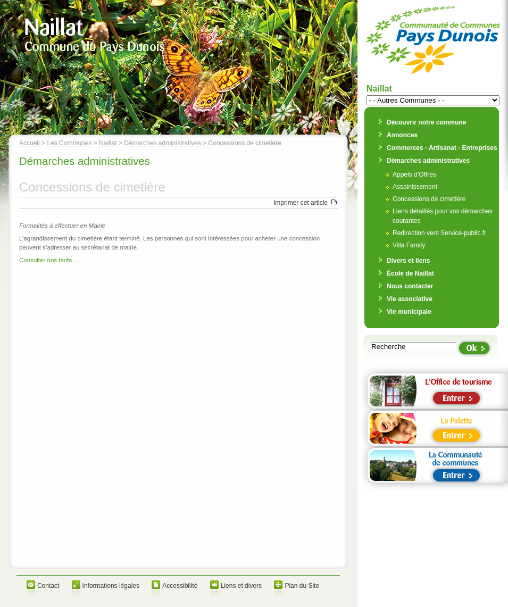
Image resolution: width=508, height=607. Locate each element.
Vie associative (409, 299)
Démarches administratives (162, 143)
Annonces (402, 135)
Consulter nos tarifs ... (49, 260)
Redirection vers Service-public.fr (439, 233)
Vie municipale (409, 311)
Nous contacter (410, 286)
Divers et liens (408, 260)
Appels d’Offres (414, 174)
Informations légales (110, 585)
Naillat (107, 143)
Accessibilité (179, 585)
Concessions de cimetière (429, 199)
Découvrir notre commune (426, 122)
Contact (48, 585)
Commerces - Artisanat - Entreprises (442, 148)
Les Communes (69, 143)
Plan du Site (302, 585)
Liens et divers (241, 585)
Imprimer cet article (300, 202)
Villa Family (409, 245)
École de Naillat (410, 273)
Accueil (29, 143)
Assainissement (415, 186)
